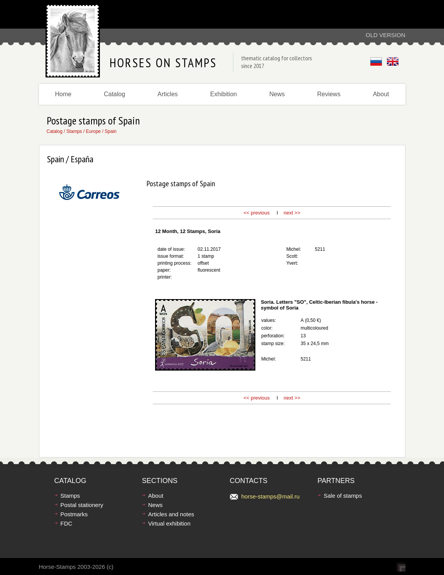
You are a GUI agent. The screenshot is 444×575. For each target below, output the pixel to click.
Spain (110, 131)
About (381, 94)
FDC (67, 523)
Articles (167, 94)
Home (63, 94)
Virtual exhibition (169, 523)
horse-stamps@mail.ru (270, 496)
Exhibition (223, 94)
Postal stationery (82, 505)
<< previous (256, 213)
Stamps (74, 131)
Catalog (114, 94)
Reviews (328, 94)
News (277, 94)
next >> (292, 213)
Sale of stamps (343, 495)
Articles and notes (171, 514)
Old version (385, 35)
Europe (93, 131)
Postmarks (74, 514)
